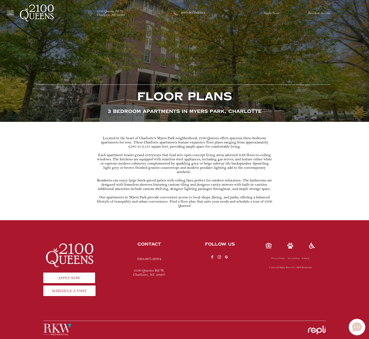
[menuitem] (278, 258)
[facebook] (212, 257)
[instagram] (219, 257)
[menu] (10, 13)
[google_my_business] (226, 257)
